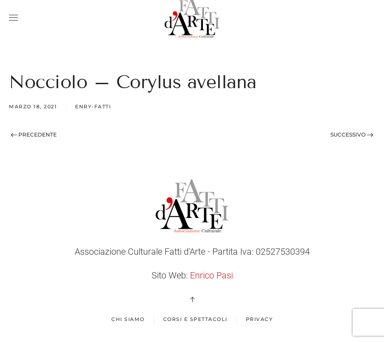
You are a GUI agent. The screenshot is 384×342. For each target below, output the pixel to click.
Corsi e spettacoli (195, 319)
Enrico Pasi (211, 275)
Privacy (259, 319)
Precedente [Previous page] (34, 134)
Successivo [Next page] (351, 134)
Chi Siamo (128, 319)
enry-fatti (93, 106)
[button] (13, 18)
